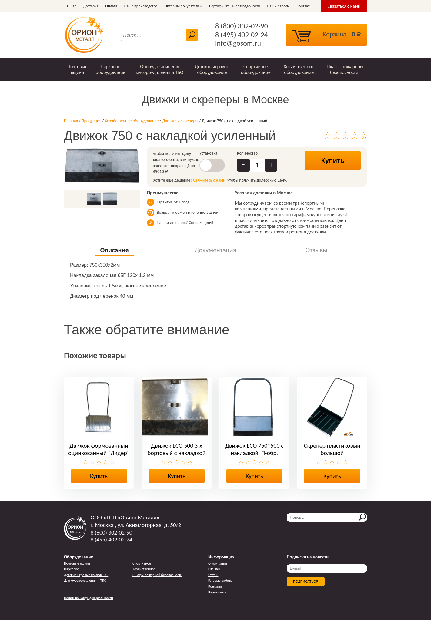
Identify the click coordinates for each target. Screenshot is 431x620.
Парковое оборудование (110, 69)
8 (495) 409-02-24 (241, 35)
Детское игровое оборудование (212, 69)
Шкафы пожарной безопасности (344, 69)
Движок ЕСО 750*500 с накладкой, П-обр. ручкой (254, 453)
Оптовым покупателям (183, 6)
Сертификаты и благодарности (234, 6)
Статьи (213, 575)
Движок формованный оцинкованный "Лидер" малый (98, 453)
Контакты (304, 6)
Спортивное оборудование (256, 69)
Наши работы (278, 6)
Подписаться (305, 581)
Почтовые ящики (77, 69)
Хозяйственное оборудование (298, 69)
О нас (71, 6)
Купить (333, 160)
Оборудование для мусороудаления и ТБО (159, 69)
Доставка (90, 6)
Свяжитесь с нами (209, 180)
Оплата (111, 6)
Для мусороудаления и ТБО (85, 580)
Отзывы (214, 569)
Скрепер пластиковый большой (332, 449)
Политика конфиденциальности (88, 598)
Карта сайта (217, 592)
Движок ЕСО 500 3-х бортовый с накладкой (177, 449)
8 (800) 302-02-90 (241, 26)
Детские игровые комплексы (86, 575)
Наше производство (141, 6)
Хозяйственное (143, 569)
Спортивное (141, 563)
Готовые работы (220, 580)
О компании (217, 563)
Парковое (71, 569)
